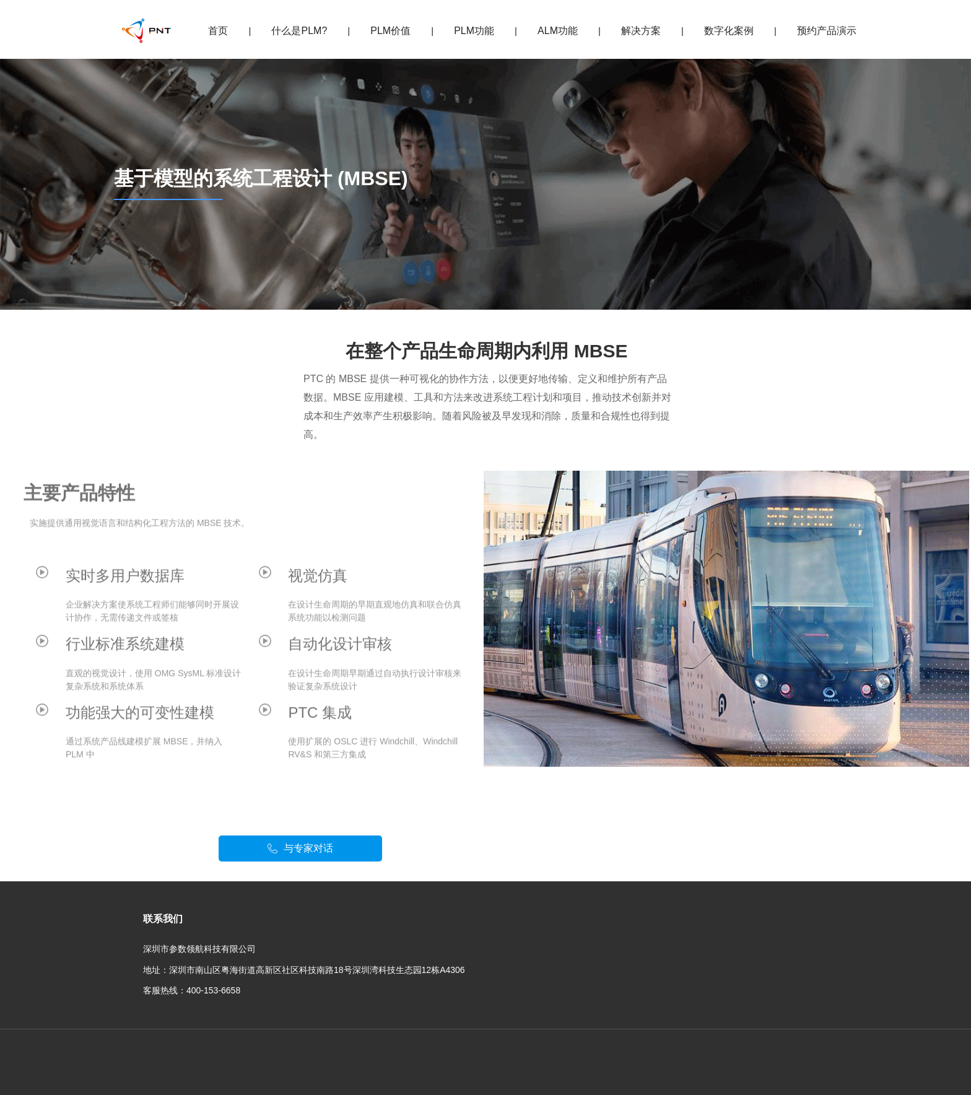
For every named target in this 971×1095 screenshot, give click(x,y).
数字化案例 (729, 30)
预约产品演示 (826, 30)
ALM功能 (558, 30)
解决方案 (641, 30)
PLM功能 (474, 30)
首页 (218, 30)
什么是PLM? (299, 30)
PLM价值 (390, 30)
